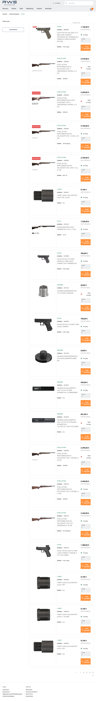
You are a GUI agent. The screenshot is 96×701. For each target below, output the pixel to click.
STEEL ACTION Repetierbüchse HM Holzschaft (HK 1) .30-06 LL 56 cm (68, 135)
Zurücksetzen (13, 29)
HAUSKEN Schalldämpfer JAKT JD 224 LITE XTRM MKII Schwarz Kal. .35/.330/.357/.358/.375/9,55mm (67, 423)
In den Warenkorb (87, 47)
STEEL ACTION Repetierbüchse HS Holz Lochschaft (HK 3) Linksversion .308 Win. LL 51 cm (67, 102)
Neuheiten (48, 8)
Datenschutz (6, 692)
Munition (5, 8)
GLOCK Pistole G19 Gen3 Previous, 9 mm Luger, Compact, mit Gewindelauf (67, 261)
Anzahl (83, 39)
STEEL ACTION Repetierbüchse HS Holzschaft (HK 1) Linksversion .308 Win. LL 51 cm (67, 69)
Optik (21, 8)
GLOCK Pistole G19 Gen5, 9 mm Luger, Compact (68, 325)
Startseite (5, 14)
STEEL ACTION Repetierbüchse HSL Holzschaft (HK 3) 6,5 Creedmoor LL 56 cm (65, 522)
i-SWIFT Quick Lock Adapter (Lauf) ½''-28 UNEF (67, 616)
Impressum (6, 689)
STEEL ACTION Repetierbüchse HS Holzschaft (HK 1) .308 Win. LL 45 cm (68, 457)
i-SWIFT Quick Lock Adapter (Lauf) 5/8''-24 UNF (67, 196)
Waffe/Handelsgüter (14, 14)
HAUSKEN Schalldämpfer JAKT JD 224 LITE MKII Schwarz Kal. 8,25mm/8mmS (67, 390)
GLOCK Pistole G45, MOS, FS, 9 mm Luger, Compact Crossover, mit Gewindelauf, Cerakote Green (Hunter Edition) (67, 37)
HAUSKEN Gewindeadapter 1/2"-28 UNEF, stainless (66, 292)
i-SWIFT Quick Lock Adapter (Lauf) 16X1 (67, 647)
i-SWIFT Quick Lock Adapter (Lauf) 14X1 (67, 584)
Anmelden (57, 3)
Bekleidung (29, 8)
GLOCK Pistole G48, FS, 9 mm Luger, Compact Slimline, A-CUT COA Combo (67, 553)
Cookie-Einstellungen (8, 696)
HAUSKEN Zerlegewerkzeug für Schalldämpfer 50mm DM (67, 358)
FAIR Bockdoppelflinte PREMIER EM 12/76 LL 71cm (66, 228)
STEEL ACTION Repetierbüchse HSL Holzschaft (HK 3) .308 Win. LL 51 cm (68, 490)
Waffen (14, 8)
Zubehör (39, 8)
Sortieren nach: (76, 22)
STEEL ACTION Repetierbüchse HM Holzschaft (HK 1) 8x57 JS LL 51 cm (67, 167)
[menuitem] (5, 8)
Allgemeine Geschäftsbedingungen (12, 694)
